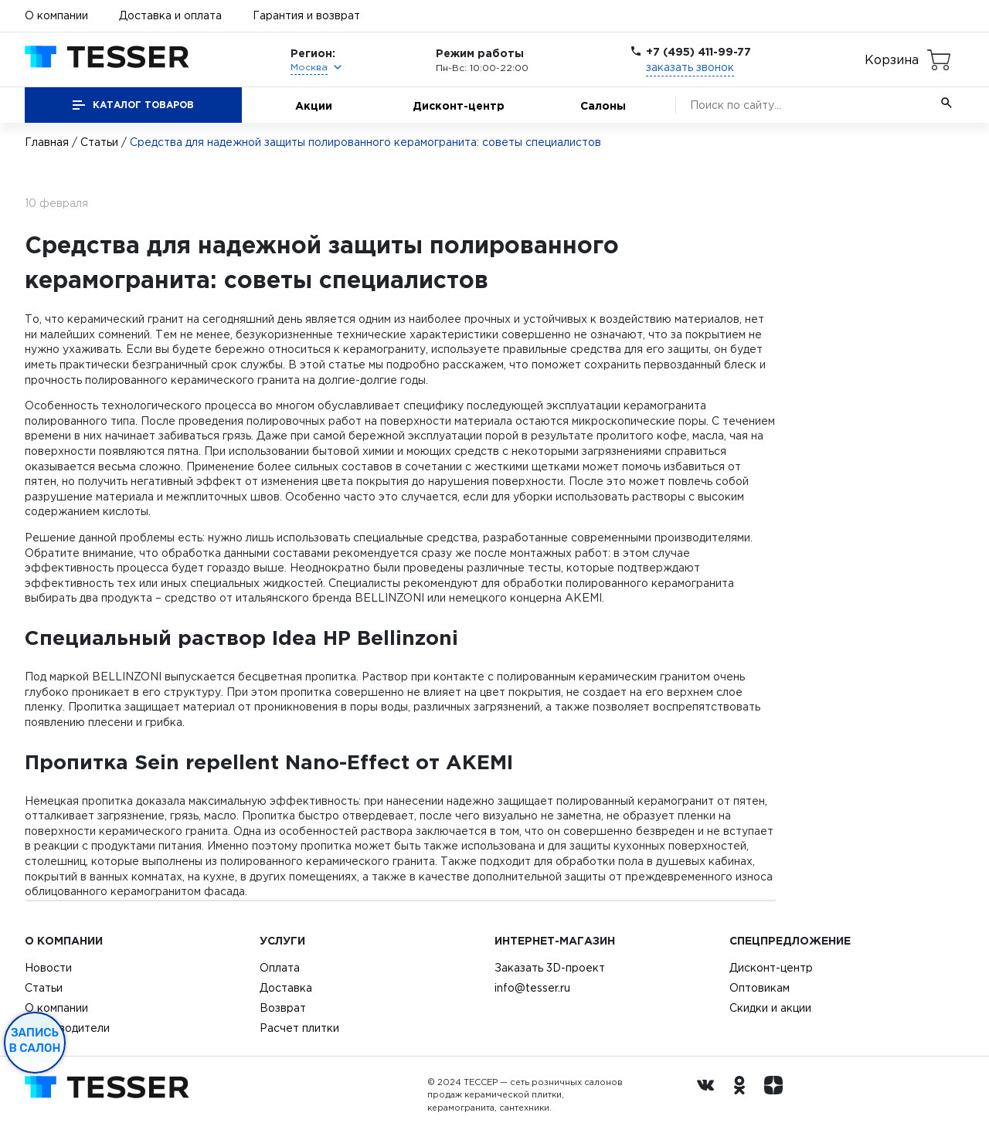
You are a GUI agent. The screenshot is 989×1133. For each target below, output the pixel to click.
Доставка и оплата (170, 15)
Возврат (283, 1008)
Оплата (280, 968)
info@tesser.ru (532, 988)
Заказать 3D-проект (549, 968)
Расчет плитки (299, 1028)
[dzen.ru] (777, 1095)
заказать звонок (690, 67)
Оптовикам (759, 988)
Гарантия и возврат (306, 15)
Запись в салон (35, 1040)
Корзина (892, 59)
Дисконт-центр (459, 105)
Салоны (603, 105)
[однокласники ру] (743, 1095)
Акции (313, 105)
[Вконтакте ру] (709, 1095)
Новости (48, 968)
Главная (47, 142)
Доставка (286, 988)
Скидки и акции (770, 1008)
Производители (67, 1028)
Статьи (99, 142)
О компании (56, 15)
